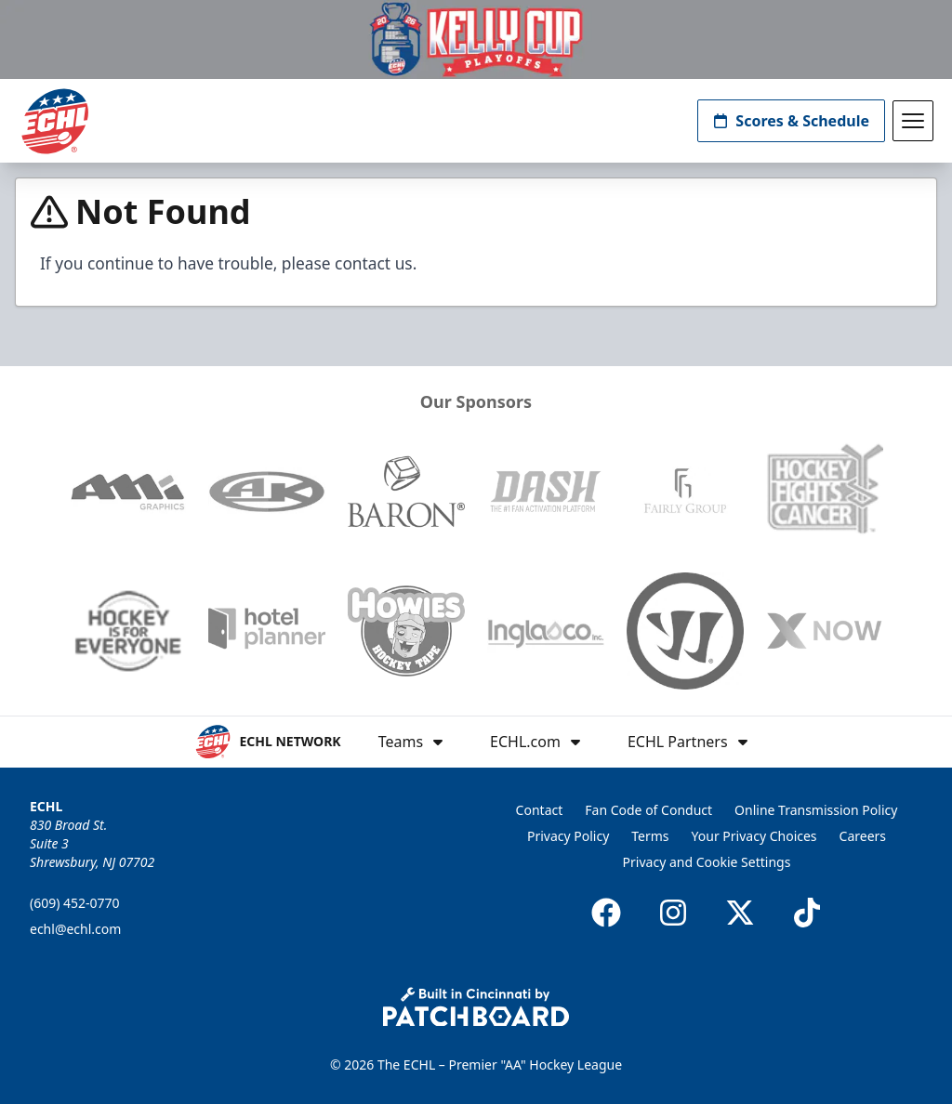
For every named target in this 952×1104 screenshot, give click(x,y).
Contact (539, 810)
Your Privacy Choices (754, 836)
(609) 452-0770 (75, 903)
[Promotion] (476, 39)
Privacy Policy (568, 836)
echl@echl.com (75, 929)
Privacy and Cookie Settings (707, 862)
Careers (863, 836)
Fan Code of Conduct (648, 810)
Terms (649, 836)
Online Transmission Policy (815, 810)
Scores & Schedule (791, 121)
